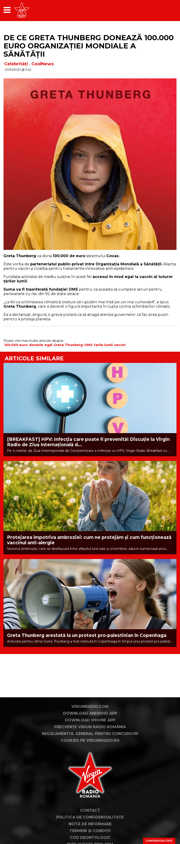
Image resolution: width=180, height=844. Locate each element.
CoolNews (42, 63)
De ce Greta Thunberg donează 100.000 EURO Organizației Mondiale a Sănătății (89, 45)
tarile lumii (103, 345)
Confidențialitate (159, 840)
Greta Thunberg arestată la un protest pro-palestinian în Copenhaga (86, 635)
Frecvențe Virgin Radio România (90, 727)
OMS (88, 345)
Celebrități (16, 63)
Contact (90, 810)
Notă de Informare (90, 824)
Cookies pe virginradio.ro (90, 740)
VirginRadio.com (90, 706)
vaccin (120, 345)
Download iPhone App (90, 720)
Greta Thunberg (68, 345)
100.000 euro (16, 345)
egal (48, 345)
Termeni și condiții (90, 831)
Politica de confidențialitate (90, 817)
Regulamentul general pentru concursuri (90, 733)
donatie (36, 345)
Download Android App (90, 713)
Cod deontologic (90, 837)
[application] (164, 10)
